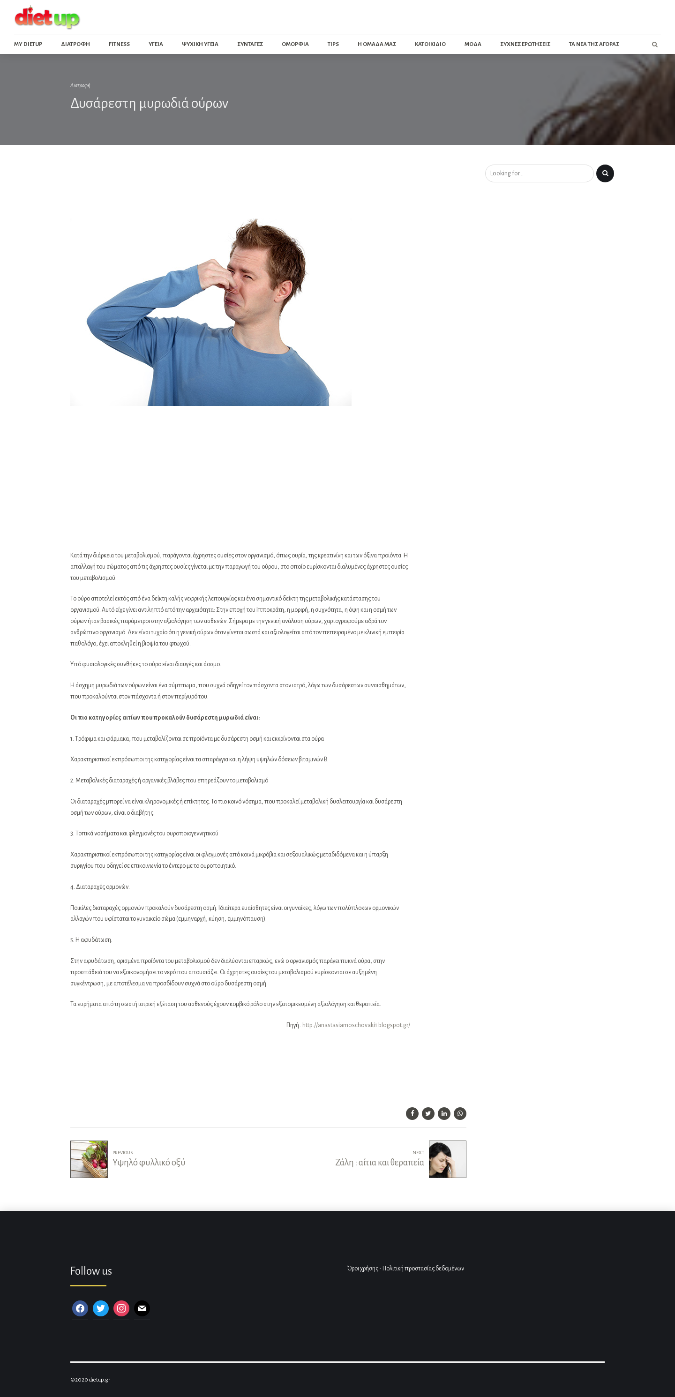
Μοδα (473, 44)
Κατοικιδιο (430, 44)
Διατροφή (80, 86)
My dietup (28, 44)
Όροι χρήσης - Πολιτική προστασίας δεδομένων (405, 1268)
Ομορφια (295, 44)
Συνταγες (250, 44)
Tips (333, 44)
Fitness (119, 44)
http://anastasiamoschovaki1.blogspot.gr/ (356, 1025)
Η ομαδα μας (377, 44)
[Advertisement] (241, 189)
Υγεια (156, 44)
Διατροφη (75, 44)
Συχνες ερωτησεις (525, 44)
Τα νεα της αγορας (594, 44)
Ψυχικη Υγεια (200, 44)
